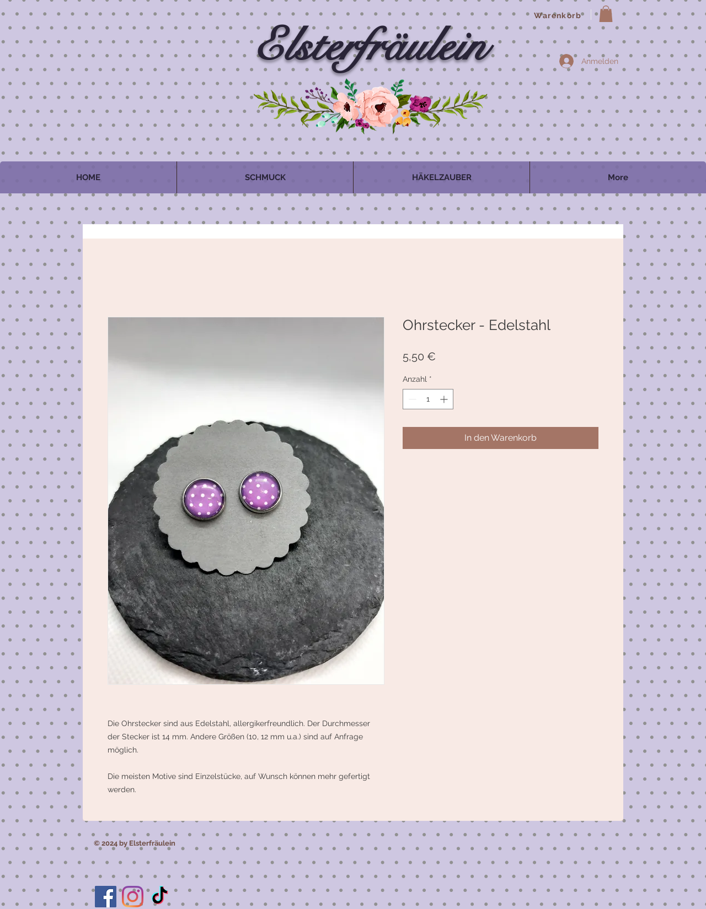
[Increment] (445, 399)
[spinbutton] (428, 399)
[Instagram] (132, 896)
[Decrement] (411, 399)
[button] (606, 14)
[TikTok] (159, 896)
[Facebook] (105, 896)
